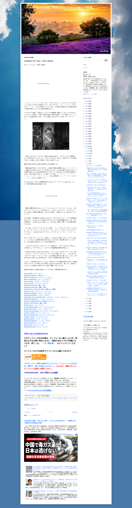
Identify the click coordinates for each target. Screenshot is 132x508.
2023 (86, 108)
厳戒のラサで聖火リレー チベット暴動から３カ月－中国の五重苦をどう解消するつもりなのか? (96, 200)
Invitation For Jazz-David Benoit (95, 257)
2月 (88, 306)
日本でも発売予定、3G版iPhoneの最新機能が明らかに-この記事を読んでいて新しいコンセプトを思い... (96, 268)
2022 (86, 111)
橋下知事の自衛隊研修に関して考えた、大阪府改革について (96, 214)
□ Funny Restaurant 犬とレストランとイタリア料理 (58, 7)
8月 (88, 158)
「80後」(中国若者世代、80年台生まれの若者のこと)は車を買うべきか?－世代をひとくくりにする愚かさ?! (97, 243)
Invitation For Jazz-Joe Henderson (96, 185)
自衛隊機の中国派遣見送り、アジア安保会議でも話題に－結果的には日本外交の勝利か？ (96, 289)
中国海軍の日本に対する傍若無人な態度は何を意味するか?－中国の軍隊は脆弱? (97, 169)
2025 (86, 103)
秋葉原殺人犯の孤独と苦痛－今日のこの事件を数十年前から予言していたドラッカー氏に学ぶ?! (96, 253)
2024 (86, 106)
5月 (88, 298)
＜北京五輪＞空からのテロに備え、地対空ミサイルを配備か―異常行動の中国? (96, 189)
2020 (86, 116)
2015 (86, 129)
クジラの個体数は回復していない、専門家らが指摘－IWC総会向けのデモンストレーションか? (96, 194)
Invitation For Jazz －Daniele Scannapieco (94, 226)
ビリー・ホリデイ (66, 210)
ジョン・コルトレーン (53, 210)
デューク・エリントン (32, 210)
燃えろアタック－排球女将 (94, 165)
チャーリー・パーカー (65, 208)
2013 (86, 133)
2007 (86, 311)
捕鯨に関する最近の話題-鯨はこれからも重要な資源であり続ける (96, 276)
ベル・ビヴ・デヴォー (65, 176)
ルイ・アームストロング (49, 208)
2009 (86, 143)
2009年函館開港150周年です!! (95, 230)
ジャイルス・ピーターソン (32, 103)
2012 (86, 136)
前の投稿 (74, 412)
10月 (88, 153)
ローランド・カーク (69, 251)
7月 (88, 161)
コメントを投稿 (30, 408)
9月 (88, 156)
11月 (88, 151)
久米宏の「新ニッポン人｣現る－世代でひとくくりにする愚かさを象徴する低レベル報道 (97, 284)
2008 (86, 146)
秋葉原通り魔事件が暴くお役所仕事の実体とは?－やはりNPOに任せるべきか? (96, 222)
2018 (86, 121)
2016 (86, 126)
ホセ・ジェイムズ (65, 105)
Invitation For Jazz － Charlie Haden (96, 218)
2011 (86, 139)
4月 (88, 301)
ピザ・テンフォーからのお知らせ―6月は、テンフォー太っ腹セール (97, 294)
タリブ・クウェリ (66, 230)
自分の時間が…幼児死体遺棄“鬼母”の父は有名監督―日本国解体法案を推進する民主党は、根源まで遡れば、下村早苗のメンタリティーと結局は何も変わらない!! (55, 468)
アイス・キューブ (43, 176)
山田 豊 (87, 74)
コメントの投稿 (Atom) (34, 415)
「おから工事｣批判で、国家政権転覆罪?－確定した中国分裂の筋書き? (97, 210)
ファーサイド (61, 174)
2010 (86, 141)
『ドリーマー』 (31, 107)
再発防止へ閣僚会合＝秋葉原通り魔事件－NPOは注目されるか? (96, 248)
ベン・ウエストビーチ (61, 228)
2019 (86, 118)
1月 (88, 308)
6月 (88, 163)
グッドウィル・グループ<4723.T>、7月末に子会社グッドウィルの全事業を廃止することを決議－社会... (97, 181)
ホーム (51, 412)
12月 (88, 148)
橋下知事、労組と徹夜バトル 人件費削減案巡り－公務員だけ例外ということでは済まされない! (96, 205)
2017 (86, 123)
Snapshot (86, 331)
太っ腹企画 (48, 343)
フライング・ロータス (39, 228)
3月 (88, 303)
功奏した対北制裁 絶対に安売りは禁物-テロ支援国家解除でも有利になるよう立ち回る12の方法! (96, 175)
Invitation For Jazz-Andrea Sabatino (96, 238)
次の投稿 (27, 412)
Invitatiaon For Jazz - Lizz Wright (96, 280)
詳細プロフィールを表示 (90, 94)
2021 (86, 113)
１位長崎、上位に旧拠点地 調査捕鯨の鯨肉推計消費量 (96, 272)
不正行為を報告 (88, 316)
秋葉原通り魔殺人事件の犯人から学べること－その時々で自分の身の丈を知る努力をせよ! (96, 234)
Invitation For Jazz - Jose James (95, 264)
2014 (86, 131)
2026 (86, 101)
